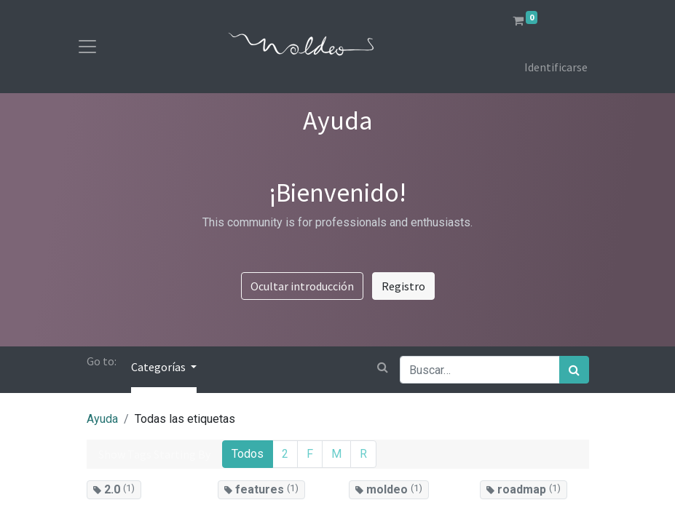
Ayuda (102, 419)
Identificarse (556, 67)
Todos (248, 454)
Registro (403, 286)
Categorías (159, 367)
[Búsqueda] (574, 370)
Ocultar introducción (302, 286)
